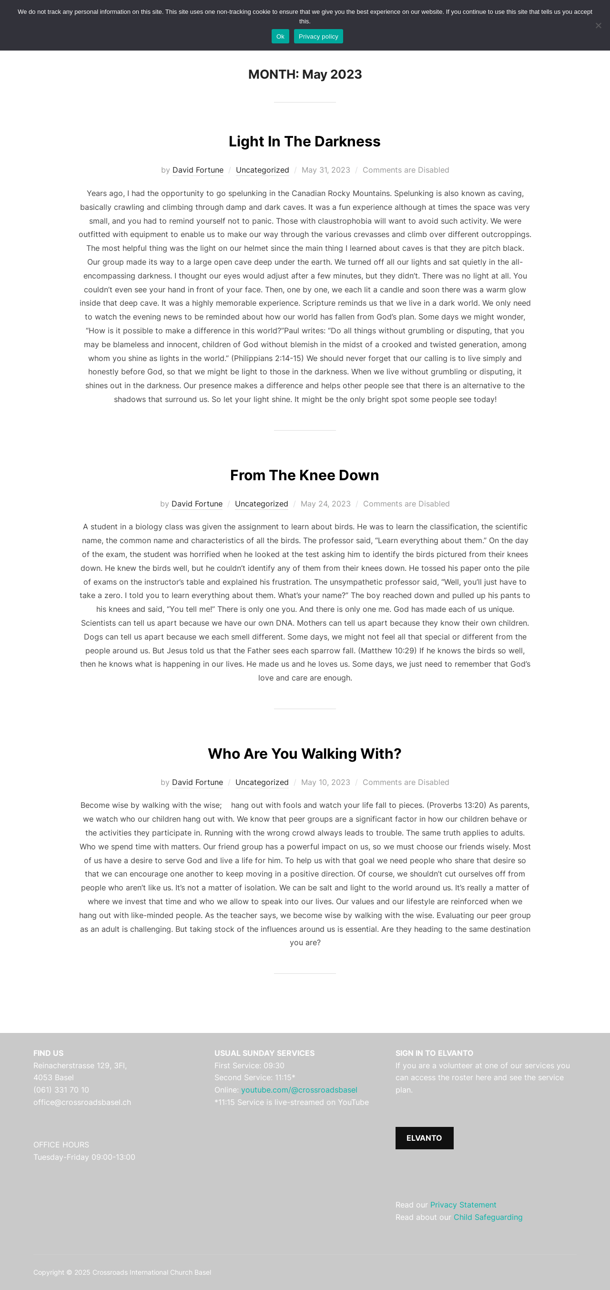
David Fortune (198, 170)
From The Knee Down (305, 473)
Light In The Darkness (304, 139)
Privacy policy (318, 36)
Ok (280, 36)
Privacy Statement (463, 1204)
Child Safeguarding (488, 1217)
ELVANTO (424, 1138)
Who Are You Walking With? (305, 751)
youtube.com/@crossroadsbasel (299, 1089)
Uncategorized (262, 170)
